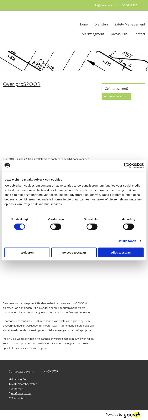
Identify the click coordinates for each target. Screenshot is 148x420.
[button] (116, 96)
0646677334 (130, 5)
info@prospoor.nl (104, 5)
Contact (139, 34)
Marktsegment (93, 34)
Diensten (101, 24)
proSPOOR (119, 34)
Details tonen (127, 240)
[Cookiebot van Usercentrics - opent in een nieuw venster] (127, 165)
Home (83, 24)
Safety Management (129, 24)
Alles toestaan (121, 252)
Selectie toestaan (74, 252)
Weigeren (27, 252)
